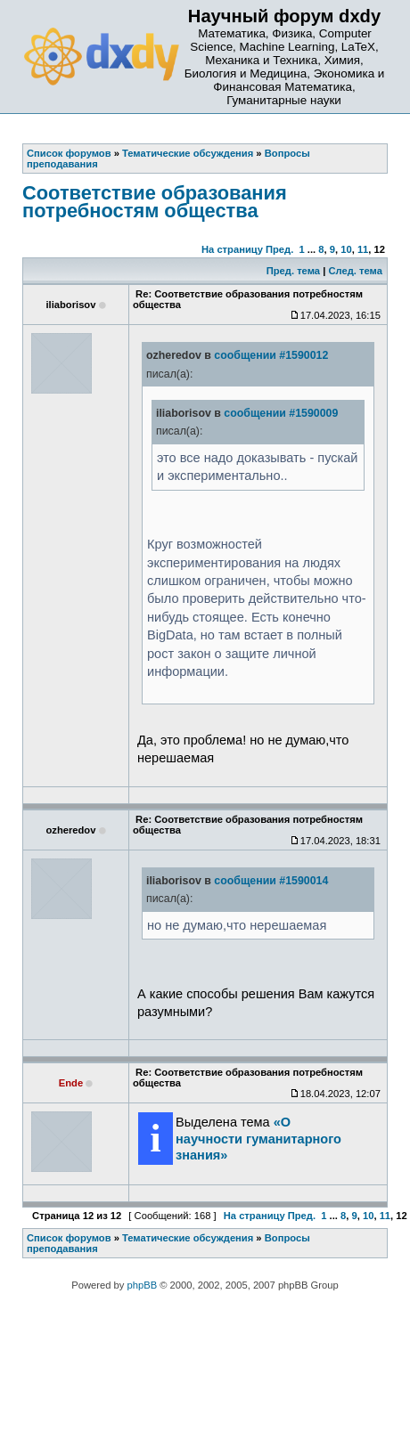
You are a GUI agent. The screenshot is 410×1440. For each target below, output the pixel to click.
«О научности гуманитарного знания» (258, 1138)
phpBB (142, 1285)
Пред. (279, 249)
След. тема (354, 270)
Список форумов (69, 1238)
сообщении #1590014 (271, 881)
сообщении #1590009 (281, 413)
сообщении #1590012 (271, 355)
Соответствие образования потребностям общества (154, 202)
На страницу (232, 249)
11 (362, 249)
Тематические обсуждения (187, 1238)
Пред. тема (293, 270)
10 (345, 249)
